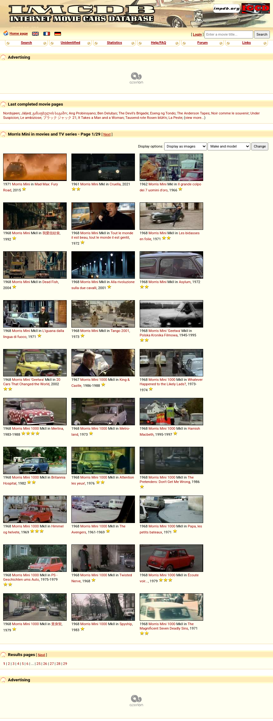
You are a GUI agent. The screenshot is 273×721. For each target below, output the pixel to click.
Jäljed (26, 113)
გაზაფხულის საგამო (49, 113)
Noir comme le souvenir (229, 113)
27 (52, 663)
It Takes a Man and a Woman (101, 117)
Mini (26, 184)
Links (246, 42)
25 (38, 663)
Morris (17, 184)
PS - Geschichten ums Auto (30, 577)
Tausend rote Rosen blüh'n (146, 117)
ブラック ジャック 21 (59, 117)
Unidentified (70, 42)
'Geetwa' (174, 331)
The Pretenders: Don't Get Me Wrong (167, 479)
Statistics (114, 42)
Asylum (185, 282)
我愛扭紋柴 (51, 233)
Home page (18, 33)
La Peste (175, 117)
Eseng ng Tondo (163, 113)
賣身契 (56, 624)
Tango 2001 (119, 331)
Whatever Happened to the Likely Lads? (171, 381)
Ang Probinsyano (82, 113)
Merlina (57, 428)
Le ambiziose (31, 117)
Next (107, 134)
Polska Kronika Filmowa (159, 335)
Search (26, 42)
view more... (194, 117)
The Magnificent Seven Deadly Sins (167, 626)
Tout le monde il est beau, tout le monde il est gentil (102, 235)
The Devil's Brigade (133, 113)
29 (65, 663)
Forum (203, 42)
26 (45, 663)
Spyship (126, 624)
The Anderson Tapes (193, 113)
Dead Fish (50, 282)
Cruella (115, 184)
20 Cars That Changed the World (31, 381)
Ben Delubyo (107, 113)
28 (58, 663)
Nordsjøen (11, 113)
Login (197, 34)
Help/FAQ (158, 42)
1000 (103, 379)
